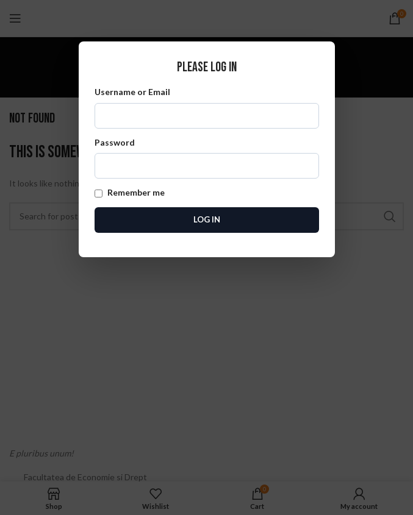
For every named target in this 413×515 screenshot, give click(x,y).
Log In (206, 219)
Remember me (130, 192)
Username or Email (207, 107)
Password (207, 158)
